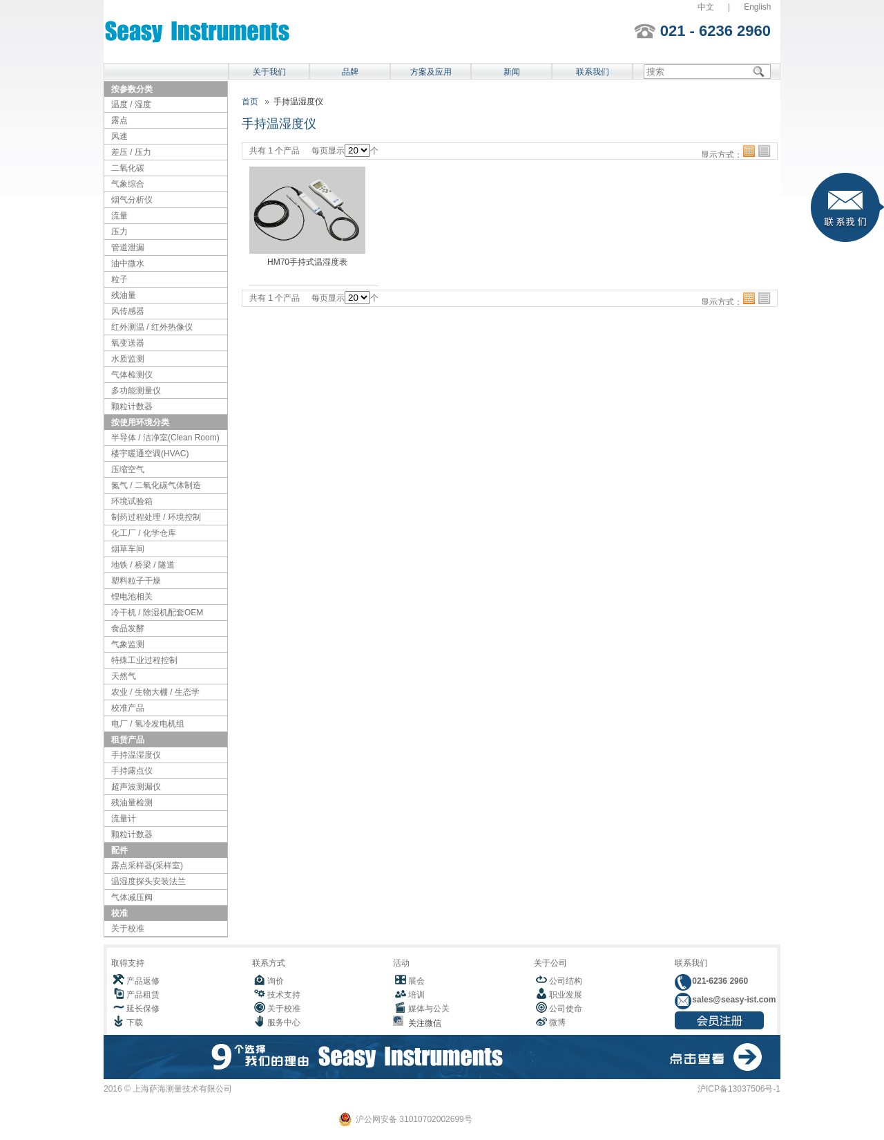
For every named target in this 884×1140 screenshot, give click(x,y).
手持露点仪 (132, 771)
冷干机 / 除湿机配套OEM (157, 612)
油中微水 (127, 263)
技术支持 (283, 995)
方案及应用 (431, 72)
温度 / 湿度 (131, 104)
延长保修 (143, 1008)
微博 (557, 1022)
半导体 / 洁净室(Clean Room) (165, 437)
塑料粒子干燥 (136, 581)
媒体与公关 (429, 1008)
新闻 (511, 72)
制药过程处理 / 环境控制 (156, 517)
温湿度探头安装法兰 (148, 881)
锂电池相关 (132, 596)
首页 (250, 101)
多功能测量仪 (136, 390)
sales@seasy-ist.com (733, 999)
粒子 (119, 279)
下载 (134, 1022)
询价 (275, 981)
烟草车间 (127, 549)
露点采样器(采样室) (147, 865)
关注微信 (422, 1023)
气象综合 (127, 184)
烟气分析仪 (132, 200)
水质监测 (127, 359)
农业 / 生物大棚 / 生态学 (155, 692)
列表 (764, 151)
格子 (749, 151)
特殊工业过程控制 (144, 660)
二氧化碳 (127, 168)
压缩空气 (127, 469)
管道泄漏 (127, 247)
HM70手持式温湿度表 (307, 262)
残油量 (123, 295)
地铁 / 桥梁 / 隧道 (143, 565)
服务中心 (283, 1022)
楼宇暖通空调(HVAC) (150, 453)
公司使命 (565, 1008)
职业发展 (565, 995)
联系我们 (592, 72)
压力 (119, 231)
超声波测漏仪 (136, 787)
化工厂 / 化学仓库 (143, 533)
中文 (706, 7)
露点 (119, 120)
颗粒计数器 (132, 406)
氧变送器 (127, 343)
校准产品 (127, 708)
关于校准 (127, 928)
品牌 (350, 72)
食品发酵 (127, 628)
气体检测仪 (132, 375)
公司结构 (565, 981)
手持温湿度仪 (136, 755)
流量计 (123, 818)
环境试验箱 (132, 501)
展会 (416, 981)
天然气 (123, 676)
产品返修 (143, 981)
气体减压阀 (132, 897)
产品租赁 (143, 995)
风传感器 (127, 311)
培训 (416, 995)
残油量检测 (132, 802)
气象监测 (127, 644)
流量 (119, 216)
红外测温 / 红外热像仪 (152, 327)
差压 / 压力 (131, 152)
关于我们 (269, 72)
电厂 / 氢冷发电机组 (147, 724)
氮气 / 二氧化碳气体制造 (156, 485)
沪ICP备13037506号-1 (739, 1089)
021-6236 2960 (719, 981)
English (757, 7)
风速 (119, 136)
